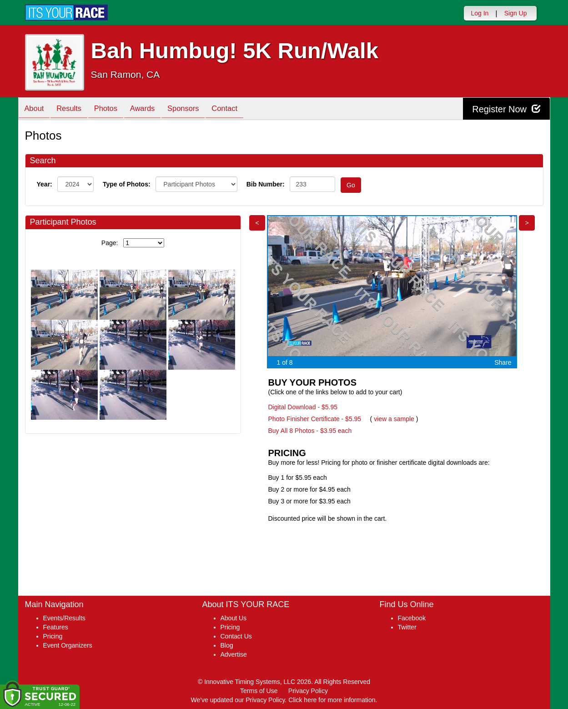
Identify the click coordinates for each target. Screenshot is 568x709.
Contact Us (236, 636)
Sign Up (515, 13)
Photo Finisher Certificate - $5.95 (315, 418)
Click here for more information (331, 700)
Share (502, 362)
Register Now (506, 109)
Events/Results (64, 618)
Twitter (407, 627)
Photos (111, 109)
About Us (234, 618)
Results (72, 109)
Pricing (53, 636)
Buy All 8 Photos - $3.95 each (310, 430)
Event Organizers (67, 645)
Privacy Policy (308, 690)
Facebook (412, 618)
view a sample (394, 418)
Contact (238, 109)
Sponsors (194, 109)
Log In (479, 13)
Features (55, 627)
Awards (151, 109)
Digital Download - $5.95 (303, 407)
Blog (227, 645)
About (35, 109)
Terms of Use (258, 690)
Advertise (234, 654)
